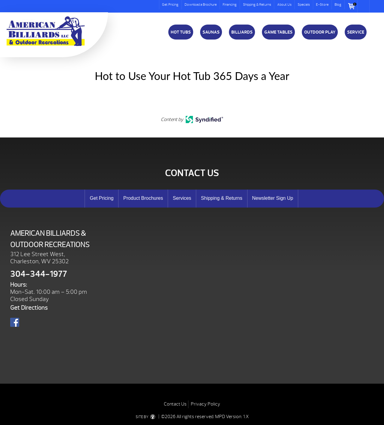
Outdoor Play (319, 32)
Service (355, 32)
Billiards (242, 32)
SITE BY (147, 417)
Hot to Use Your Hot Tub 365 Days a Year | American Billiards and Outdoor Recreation (46, 31)
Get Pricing (170, 4)
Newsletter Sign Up (272, 198)
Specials (304, 4)
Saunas (211, 32)
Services (182, 198)
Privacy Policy (205, 404)
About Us (284, 4)
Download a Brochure (200, 4)
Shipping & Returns (257, 4)
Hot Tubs (181, 32)
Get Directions (29, 307)
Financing (230, 4)
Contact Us (175, 404)
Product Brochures (143, 198)
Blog (337, 4)
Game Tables (278, 32)
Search (364, 6)
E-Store (322, 4)
